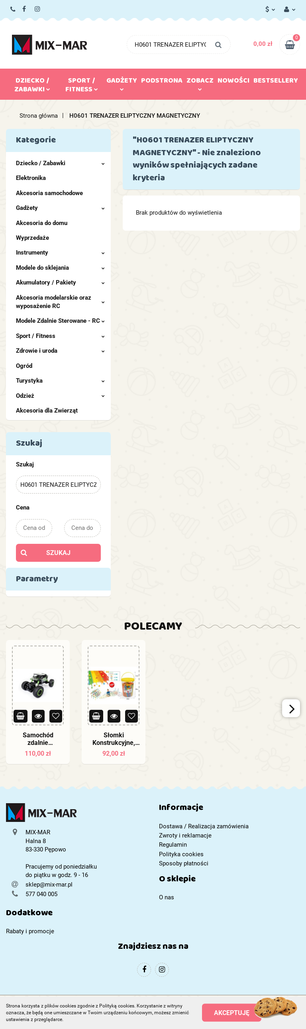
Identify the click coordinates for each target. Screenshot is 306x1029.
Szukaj (58, 553)
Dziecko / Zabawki (32, 86)
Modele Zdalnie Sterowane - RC (60, 320)
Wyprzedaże (32, 237)
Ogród (24, 365)
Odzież (60, 395)
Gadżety (121, 82)
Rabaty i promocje (30, 931)
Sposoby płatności (183, 863)
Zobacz (200, 82)
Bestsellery (275, 82)
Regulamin (173, 844)
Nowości (233, 82)
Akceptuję (231, 1013)
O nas (166, 897)
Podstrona (161, 82)
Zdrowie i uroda (60, 350)
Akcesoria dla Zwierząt (47, 410)
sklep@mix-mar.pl (49, 884)
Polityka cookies (181, 854)
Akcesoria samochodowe (49, 193)
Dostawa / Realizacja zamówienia (204, 826)
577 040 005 (13, 9)
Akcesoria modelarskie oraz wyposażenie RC (60, 302)
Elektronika (31, 178)
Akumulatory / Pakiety (60, 282)
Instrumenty (60, 252)
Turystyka (60, 380)
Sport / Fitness (81, 86)
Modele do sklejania (60, 267)
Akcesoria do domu (41, 223)
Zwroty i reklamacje (185, 835)
